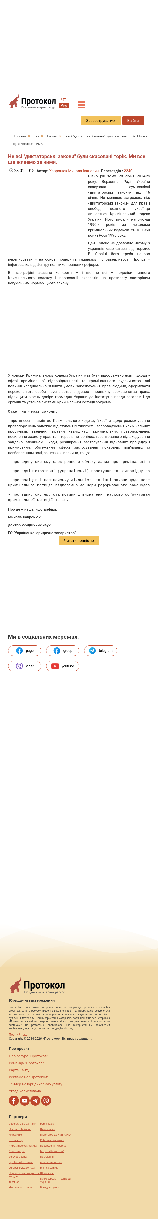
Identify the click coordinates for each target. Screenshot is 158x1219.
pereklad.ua (47, 1123)
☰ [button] (81, 105)
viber (24, 666)
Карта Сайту (19, 1070)
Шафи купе (47, 1173)
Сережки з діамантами (22, 1123)
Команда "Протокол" (26, 1063)
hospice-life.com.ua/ (52, 1151)
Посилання (47, 1156)
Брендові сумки (49, 1187)
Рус (63, 99)
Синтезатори (17, 1151)
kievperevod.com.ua (20, 1187)
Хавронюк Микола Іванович (74, 171)
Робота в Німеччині (52, 1140)
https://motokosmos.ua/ (23, 1145)
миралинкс (15, 1134)
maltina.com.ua (49, 1167)
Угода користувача (25, 1091)
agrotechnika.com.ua (21, 1162)
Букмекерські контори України (55, 1180)
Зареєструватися (101, 120)
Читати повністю (79, 540)
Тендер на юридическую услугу (35, 1084)
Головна (20, 136)
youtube (62, 666)
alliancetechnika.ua (20, 1129)
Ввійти (133, 120)
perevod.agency (18, 1156)
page (24, 651)
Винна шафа (47, 1129)
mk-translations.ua (51, 1162)
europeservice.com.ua (22, 1167)
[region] (79, 45)
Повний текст (19, 1034)
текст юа (14, 1182)
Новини (52, 136)
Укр (64, 106)
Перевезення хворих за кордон (24, 1175)
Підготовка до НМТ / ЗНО (55, 1134)
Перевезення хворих (53, 1145)
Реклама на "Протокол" (28, 1077)
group (62, 651)
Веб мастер (16, 1140)
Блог (36, 136)
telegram (100, 651)
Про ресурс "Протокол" (28, 1056)
